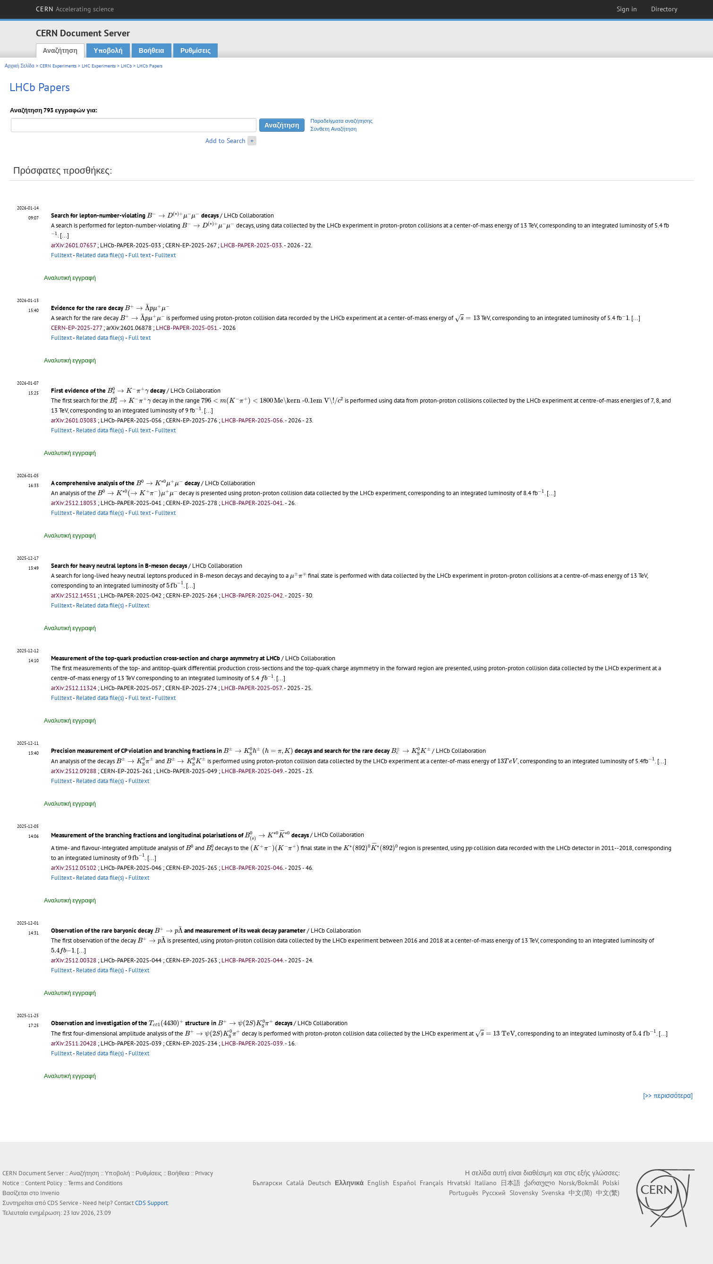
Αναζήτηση (60, 50)
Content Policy (43, 1183)
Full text (139, 255)
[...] (64, 235)
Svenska (553, 1192)
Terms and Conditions (95, 1183)
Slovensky (523, 1192)
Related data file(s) (100, 255)
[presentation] (173, 215)
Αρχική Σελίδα (19, 66)
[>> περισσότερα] (668, 1095)
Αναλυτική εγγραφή (70, 278)
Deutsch (319, 1183)
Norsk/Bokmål (579, 1183)
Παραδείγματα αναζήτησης (342, 121)
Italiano (486, 1183)
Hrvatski (459, 1183)
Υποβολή (107, 50)
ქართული (539, 1183)
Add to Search (225, 140)
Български (267, 1183)
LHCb (126, 66)
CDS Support (151, 1203)
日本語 (510, 1183)
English (378, 1183)
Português (463, 1192)
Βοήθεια (151, 50)
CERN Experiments (58, 66)
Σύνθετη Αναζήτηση (334, 129)
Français (431, 1183)
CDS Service (62, 1203)
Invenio (49, 1193)
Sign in (627, 9)
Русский (494, 1192)
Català (295, 1183)
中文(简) (580, 1192)
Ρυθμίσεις (195, 50)
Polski (611, 1183)
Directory (664, 9)
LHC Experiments (99, 66)
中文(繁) (608, 1192)
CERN (75, 9)
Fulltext (61, 255)
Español (404, 1183)
